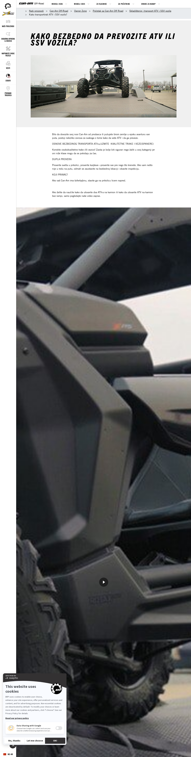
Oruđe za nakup (148, 4)
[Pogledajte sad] (103, 582)
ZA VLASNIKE (101, 4)
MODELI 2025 (79, 4)
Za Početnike (124, 4)
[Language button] (8, 754)
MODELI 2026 (57, 4)
